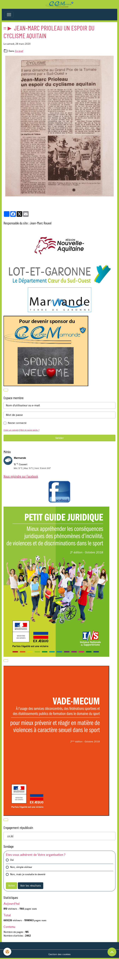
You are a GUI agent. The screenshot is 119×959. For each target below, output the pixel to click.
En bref (19, 51)
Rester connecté (17, 422)
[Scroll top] (112, 952)
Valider (59, 438)
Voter (11, 885)
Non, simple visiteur (21, 867)
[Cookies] (7, 952)
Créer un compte (11, 430)
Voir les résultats (30, 885)
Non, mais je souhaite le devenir (28, 874)
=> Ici (10, 835)
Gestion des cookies (59, 954)
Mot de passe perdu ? (29, 430)
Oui (12, 859)
